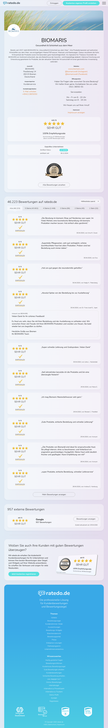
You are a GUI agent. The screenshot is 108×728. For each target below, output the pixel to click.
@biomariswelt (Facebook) (76, 74)
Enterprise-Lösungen (54, 643)
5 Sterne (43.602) (31, 208)
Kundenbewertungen (54, 673)
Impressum (61, 725)
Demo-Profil (54, 695)
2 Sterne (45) (79, 208)
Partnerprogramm (54, 646)
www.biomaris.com (76, 69)
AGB (45, 725)
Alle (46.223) (15, 208)
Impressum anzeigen (76, 112)
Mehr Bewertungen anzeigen (54, 494)
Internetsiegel (54, 685)
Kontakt (54, 698)
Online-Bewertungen (54, 682)
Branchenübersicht (54, 633)
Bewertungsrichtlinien (54, 663)
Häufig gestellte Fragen (54, 660)
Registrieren (54, 701)
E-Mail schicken (29, 91)
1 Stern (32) (93, 208)
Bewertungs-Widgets (54, 630)
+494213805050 (29, 94)
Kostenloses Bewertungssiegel (54, 666)
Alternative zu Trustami (54, 692)
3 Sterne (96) (65, 208)
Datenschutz (52, 725)
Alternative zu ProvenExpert (54, 688)
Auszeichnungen (54, 627)
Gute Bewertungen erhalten (54, 669)
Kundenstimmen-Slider (54, 624)
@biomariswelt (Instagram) (76, 71)
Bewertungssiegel (54, 621)
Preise (54, 640)
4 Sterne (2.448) (49, 208)
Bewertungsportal (54, 636)
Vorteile (54, 618)
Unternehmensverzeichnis (54, 649)
